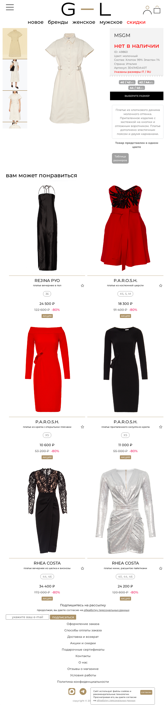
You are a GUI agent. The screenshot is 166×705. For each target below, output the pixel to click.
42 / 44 (146, 82)
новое (36, 22)
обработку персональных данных (106, 610)
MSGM (122, 35)
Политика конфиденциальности (83, 682)
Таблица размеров (120, 158)
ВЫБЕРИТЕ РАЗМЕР (137, 95)
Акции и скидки (83, 643)
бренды (58, 22)
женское (83, 22)
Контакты (83, 656)
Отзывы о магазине (83, 669)
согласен (146, 692)
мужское (111, 22)
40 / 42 (127, 82)
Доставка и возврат (83, 637)
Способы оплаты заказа (83, 630)
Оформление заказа (83, 624)
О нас (83, 662)
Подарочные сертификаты (83, 649)
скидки (136, 22)
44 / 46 (136, 87)
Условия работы (83, 675)
